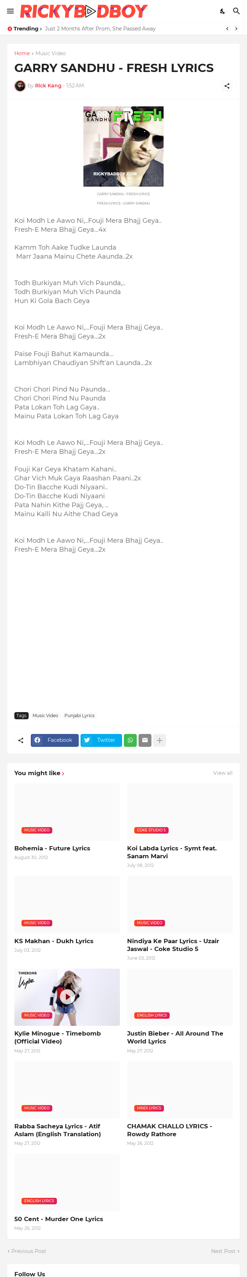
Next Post (223, 1251)
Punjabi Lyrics (79, 715)
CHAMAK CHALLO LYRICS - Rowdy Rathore (169, 1130)
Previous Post (28, 1251)
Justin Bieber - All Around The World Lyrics (175, 1037)
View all (223, 773)
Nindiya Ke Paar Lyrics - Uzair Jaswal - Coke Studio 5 (173, 944)
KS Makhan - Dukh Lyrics (53, 941)
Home (22, 54)
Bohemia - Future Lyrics (52, 848)
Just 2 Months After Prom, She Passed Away (100, 28)
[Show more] (159, 740)
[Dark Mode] (223, 11)
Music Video (50, 54)
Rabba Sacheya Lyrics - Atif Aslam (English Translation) (57, 1130)
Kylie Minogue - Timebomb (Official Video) (57, 1037)
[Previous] (227, 28)
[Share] (227, 86)
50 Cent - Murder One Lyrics (58, 1219)
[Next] (236, 28)
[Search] (237, 11)
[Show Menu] (10, 11)
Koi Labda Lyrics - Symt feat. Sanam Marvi (172, 852)
